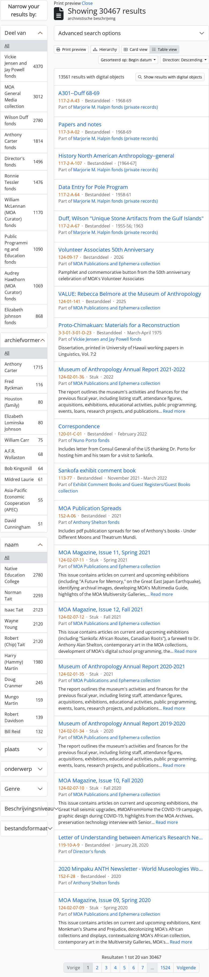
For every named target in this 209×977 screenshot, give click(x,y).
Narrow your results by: (23, 10)
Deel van (15, 32)
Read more (174, 411)
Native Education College (23, 575)
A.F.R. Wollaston (23, 454)
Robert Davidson (23, 717)
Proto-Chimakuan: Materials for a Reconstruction (119, 325)
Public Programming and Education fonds (23, 249)
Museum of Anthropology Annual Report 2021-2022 (121, 369)
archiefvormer (22, 340)
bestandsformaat (26, 828)
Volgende (186, 968)
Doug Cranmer (23, 682)
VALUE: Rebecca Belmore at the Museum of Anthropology (129, 294)
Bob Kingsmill (23, 469)
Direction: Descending (183, 59)
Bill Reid (23, 732)
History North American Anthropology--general (116, 156)
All (7, 46)
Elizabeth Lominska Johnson (23, 422)
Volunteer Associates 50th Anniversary (106, 250)
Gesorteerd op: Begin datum (127, 59)
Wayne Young (23, 624)
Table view (164, 49)
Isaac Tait (23, 611)
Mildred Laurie (23, 480)
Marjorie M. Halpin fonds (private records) (115, 107)
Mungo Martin (23, 700)
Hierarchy (105, 49)
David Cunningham (23, 524)
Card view (135, 49)
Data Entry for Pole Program (93, 187)
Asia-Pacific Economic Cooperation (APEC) (23, 500)
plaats (12, 749)
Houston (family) (23, 402)
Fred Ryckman (23, 384)
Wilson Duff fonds (23, 120)
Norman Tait (23, 595)
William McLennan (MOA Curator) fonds (23, 212)
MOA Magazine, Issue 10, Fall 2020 (100, 780)
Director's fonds (23, 162)
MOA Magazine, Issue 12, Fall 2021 (100, 609)
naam (12, 544)
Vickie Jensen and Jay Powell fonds (23, 66)
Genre (12, 788)
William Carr (23, 441)
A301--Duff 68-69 (78, 93)
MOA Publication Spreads (89, 508)
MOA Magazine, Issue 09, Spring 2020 (104, 900)
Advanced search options (89, 33)
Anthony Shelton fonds (96, 522)
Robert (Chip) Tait (23, 641)
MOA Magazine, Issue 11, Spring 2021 (104, 552)
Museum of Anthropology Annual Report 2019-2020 (121, 723)
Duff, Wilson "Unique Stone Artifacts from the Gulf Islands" (131, 218)
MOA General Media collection (23, 96)
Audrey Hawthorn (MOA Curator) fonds (23, 286)
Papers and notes (80, 124)
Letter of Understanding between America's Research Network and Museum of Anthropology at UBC (131, 837)
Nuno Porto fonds (91, 440)
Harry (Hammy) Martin (23, 662)
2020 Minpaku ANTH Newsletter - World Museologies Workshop (131, 869)
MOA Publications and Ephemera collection (116, 264)
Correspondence (79, 426)
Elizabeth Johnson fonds (23, 316)
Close (87, 3)
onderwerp (18, 768)
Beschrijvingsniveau (26, 808)
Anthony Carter (23, 367)
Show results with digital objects (170, 76)
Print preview (71, 49)
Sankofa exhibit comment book (97, 470)
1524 (165, 968)
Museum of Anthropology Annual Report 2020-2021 (121, 666)
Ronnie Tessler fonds (23, 182)
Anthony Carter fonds (23, 141)
